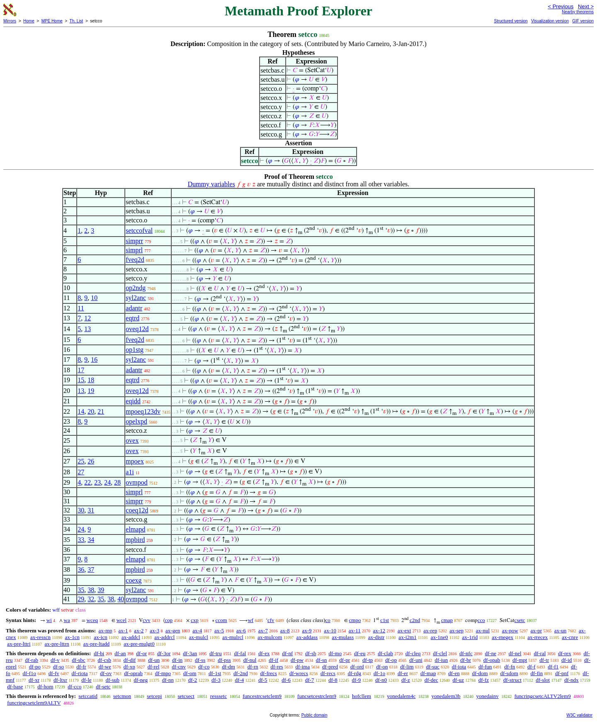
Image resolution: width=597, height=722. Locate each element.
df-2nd (240, 673)
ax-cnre (570, 637)
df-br (465, 660)
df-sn (321, 660)
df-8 (332, 680)
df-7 (309, 680)
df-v (55, 660)
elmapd (135, 529)
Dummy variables (211, 184)
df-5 (262, 680)
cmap (447, 620)
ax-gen (172, 630)
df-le (86, 680)
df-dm (228, 666)
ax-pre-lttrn (57, 644)
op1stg (134, 349)
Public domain (314, 715)
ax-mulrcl (232, 637)
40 (120, 598)
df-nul (250, 660)
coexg (133, 580)
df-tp (367, 660)
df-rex (564, 653)
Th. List (76, 21)
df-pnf (562, 673)
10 (94, 297)
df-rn (253, 666)
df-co (203, 666)
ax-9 (307, 630)
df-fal (240, 653)
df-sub (112, 680)
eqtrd (132, 318)
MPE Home (52, 21)
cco (481, 620)
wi (49, 620)
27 (81, 472)
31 (90, 510)
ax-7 (263, 630)
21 (100, 411)
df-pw (297, 660)
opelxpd (136, 421)
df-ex (263, 653)
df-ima (303, 666)
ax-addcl (130, 637)
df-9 (356, 680)
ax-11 (355, 630)
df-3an (190, 653)
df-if (273, 660)
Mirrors (9, 21)
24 (107, 482)
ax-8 (285, 630)
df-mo (335, 653)
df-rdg (355, 673)
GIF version (583, 21)
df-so (58, 666)
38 (90, 589)
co (327, 620)
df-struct (512, 680)
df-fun (485, 666)
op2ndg (136, 287)
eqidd (133, 401)
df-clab (385, 653)
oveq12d (137, 328)
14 (81, 411)
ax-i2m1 (407, 637)
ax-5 (219, 630)
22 (87, 482)
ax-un (560, 630)
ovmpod (136, 482)
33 (81, 539)
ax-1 (123, 630)
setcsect (185, 696)
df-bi (99, 653)
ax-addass (307, 637)
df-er (403, 673)
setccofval (139, 230)
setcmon (122, 696)
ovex (132, 440)
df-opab (491, 660)
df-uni (415, 660)
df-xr (34, 680)
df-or (141, 653)
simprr (134, 240)
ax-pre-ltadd (96, 644)
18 (90, 379)
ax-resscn (40, 637)
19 (90, 390)
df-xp (129, 666)
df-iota (459, 666)
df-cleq (413, 653)
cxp (195, 620)
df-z (405, 680)
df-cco (74, 686)
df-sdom (509, 673)
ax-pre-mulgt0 (139, 644)
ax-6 (241, 630)
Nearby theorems (578, 12)
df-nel (515, 653)
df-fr (81, 666)
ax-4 (197, 630)
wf (250, 620)
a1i (130, 472)
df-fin (537, 673)
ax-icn (100, 637)
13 (87, 328)
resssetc (218, 696)
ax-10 (330, 630)
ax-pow (510, 630)
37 (90, 569)
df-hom (45, 686)
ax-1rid (470, 637)
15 (81, 379)
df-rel (154, 666)
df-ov (106, 673)
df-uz (458, 680)
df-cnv (179, 666)
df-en (453, 673)
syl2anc (136, 297)
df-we (105, 666)
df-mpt (519, 660)
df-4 (239, 680)
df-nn (168, 680)
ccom (221, 620)
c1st (384, 620)
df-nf (287, 653)
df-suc (432, 666)
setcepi (154, 696)
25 (81, 461)
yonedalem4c (401, 696)
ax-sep (456, 630)
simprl (134, 250)
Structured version (510, 21)
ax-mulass (343, 637)
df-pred (330, 666)
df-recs (327, 673)
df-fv (54, 673)
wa (67, 620)
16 (94, 359)
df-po (35, 666)
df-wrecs (298, 673)
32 (90, 598)
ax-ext (404, 630)
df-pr (344, 660)
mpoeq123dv (143, 411)
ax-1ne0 (439, 637)
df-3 (216, 680)
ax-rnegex (502, 637)
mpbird (135, 539)
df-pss (224, 660)
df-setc (103, 686)
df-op (391, 660)
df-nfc (466, 653)
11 (81, 308)
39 (100, 589)
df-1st (215, 673)
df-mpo (163, 673)
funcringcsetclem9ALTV (34, 703)
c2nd (415, 620)
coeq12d (137, 510)
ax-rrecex (537, 637)
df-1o (379, 673)
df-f (531, 666)
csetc (519, 620)
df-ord (357, 666)
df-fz (483, 680)
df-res (276, 666)
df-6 (286, 680)
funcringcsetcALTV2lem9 (542, 696)
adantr (134, 308)
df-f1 (553, 666)
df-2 (192, 680)
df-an (120, 653)
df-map (428, 673)
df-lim (407, 666)
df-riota (80, 673)
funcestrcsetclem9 (262, 696)
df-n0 (381, 680)
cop (169, 620)
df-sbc (78, 660)
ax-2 (138, 630)
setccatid (87, 696)
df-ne (490, 653)
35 (81, 589)
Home (28, 21)
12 (87, 318)
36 (81, 569)
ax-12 (379, 630)
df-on (382, 666)
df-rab (31, 660)
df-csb (105, 660)
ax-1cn (72, 637)
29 (81, 598)
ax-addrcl (164, 637)
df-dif (130, 660)
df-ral (540, 653)
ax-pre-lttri (18, 644)
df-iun (441, 660)
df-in (177, 660)
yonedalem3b (445, 696)
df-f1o (29, 673)
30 (81, 510)
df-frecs (268, 673)
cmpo (355, 620)
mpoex (135, 461)
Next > (586, 6)
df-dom (480, 673)
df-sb (310, 653)
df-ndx (571, 680)
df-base (15, 686)
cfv (270, 620)
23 (97, 482)
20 (90, 411)
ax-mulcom (269, 637)
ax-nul (483, 630)
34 (90, 539)
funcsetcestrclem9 (316, 696)
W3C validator (579, 715)
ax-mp (105, 630)
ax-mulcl (198, 637)
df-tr (544, 660)
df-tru (215, 653)
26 (90, 461)
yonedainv (487, 696)
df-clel (440, 653)
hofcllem (361, 696)
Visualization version (550, 21)
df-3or (164, 653)
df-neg (140, 680)
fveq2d (135, 259)
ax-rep (430, 630)
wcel (121, 620)
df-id (566, 660)
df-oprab (133, 673)
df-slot (543, 680)
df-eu (359, 653)
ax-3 (154, 630)
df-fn (509, 666)
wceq (92, 620)
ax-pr (536, 630)
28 (117, 482)
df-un (154, 660)
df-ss (200, 660)
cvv (146, 620)
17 (81, 369)
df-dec (431, 680)
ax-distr (376, 637)
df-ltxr (60, 680)
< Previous (560, 6)
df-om (190, 673)
